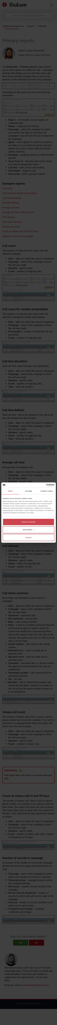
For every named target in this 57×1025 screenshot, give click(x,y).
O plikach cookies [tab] (47, 491)
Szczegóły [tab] (28, 491)
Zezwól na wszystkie (28, 522)
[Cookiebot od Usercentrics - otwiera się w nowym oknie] (41, 485)
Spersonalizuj (28, 529)
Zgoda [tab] (10, 491)
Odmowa (29, 537)
